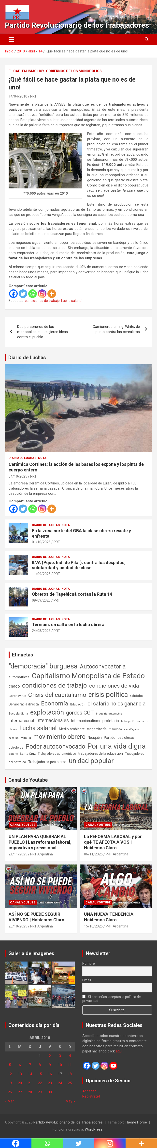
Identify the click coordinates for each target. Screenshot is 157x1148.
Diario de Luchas (27, 357)
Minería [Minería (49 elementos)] (26, 738)
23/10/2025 (18, 926)
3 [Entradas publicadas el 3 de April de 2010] (60, 1056)
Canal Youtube (22, 825)
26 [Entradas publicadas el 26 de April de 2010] (10, 1092)
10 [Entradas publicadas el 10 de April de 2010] (60, 1065)
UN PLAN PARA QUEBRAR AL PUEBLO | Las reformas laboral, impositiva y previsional (40, 842)
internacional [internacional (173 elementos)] (21, 720)
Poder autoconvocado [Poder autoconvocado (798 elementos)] (55, 746)
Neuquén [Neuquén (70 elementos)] (95, 738)
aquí (119, 1051)
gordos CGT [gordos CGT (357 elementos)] (80, 713)
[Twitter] (23, 293)
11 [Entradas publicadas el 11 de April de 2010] (70, 1065)
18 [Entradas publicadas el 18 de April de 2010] (70, 1074)
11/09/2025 (41, 574)
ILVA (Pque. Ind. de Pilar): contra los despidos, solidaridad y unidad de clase (79, 565)
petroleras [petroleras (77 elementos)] (126, 738)
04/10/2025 (18, 476)
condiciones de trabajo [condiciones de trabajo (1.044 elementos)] (54, 685)
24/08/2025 (41, 631)
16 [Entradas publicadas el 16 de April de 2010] (50, 1074)
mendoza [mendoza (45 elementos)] (115, 729)
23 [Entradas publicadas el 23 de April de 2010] (50, 1083)
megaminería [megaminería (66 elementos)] (97, 729)
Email (86, 980)
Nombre (88, 963)
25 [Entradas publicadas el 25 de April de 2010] (70, 1083)
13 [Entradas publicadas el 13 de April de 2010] (20, 1074)
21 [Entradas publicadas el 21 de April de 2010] (30, 1083)
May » (70, 1101)
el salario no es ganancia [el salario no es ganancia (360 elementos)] (116, 704)
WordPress (94, 1129)
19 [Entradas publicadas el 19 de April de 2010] (10, 1083)
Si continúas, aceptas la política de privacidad (111, 999)
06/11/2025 (93, 854)
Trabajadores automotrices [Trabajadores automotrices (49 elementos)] (57, 753)
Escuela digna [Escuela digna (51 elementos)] (18, 713)
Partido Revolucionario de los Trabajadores (77, 25)
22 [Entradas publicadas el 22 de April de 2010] (40, 1083)
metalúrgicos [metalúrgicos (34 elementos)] (131, 729)
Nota (42, 458)
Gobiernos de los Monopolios (74, 71)
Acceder (89, 1091)
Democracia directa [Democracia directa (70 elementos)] (24, 704)
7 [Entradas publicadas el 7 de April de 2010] (30, 1065)
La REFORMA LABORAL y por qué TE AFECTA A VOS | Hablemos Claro (113, 842)
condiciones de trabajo (42, 301)
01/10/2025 (41, 542)
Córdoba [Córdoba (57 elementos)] (136, 696)
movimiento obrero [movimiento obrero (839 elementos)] (59, 736)
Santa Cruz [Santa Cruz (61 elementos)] (28, 753)
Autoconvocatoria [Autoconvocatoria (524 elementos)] (103, 666)
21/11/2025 (18, 854)
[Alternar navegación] (11, 39)
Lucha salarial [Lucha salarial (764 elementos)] (38, 728)
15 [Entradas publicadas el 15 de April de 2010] (40, 1074)
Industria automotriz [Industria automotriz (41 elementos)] (109, 713)
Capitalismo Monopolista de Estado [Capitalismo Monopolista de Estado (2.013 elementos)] (88, 676)
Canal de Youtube (28, 780)
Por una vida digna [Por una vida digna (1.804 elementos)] (116, 746)
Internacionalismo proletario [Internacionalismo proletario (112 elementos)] (95, 720)
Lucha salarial (71, 301)
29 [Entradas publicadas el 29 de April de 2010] (40, 1092)
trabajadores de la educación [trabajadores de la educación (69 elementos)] (100, 753)
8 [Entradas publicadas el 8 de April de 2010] (40, 1065)
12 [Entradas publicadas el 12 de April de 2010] (10, 1074)
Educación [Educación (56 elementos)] (77, 704)
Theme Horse (136, 1122)
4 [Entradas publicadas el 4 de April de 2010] (70, 1056)
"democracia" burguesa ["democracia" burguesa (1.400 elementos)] (43, 666)
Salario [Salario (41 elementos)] (13, 753)
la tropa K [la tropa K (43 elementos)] (127, 721)
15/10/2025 (93, 926)
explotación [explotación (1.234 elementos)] (47, 712)
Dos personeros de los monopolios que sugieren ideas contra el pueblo (42, 331)
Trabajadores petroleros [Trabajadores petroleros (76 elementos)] (47, 762)
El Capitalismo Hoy (26, 71)
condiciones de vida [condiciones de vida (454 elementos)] (114, 685)
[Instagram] (42, 293)
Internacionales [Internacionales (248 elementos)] (52, 720)
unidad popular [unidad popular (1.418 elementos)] (91, 761)
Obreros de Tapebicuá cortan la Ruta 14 (72, 594)
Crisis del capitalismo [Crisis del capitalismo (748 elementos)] (57, 694)
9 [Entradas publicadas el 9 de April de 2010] (50, 1065)
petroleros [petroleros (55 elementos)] (16, 747)
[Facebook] (13, 293)
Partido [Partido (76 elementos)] (109, 738)
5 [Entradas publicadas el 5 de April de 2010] (10, 1065)
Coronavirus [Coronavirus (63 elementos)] (17, 696)
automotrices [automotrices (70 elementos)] (19, 677)
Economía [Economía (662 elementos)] (54, 703)
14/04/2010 (18, 96)
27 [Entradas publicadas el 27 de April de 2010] (20, 1092)
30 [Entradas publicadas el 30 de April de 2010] (50, 1092)
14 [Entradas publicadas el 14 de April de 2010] (30, 1074)
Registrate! (91, 1096)
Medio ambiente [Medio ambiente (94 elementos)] (72, 729)
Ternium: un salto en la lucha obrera (68, 624)
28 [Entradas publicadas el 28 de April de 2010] (30, 1092)
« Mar (9, 1101)
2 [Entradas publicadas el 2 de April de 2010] (50, 1056)
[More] (51, 293)
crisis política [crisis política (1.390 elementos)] (108, 695)
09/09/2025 (41, 600)
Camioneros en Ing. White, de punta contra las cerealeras (116, 329)
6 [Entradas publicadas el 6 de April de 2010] (20, 1065)
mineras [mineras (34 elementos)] (13, 738)
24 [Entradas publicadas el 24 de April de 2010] (60, 1083)
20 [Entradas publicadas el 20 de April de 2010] (20, 1083)
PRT (33, 96)
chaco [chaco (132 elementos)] (14, 686)
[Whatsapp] (32, 293)
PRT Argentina (41, 854)
